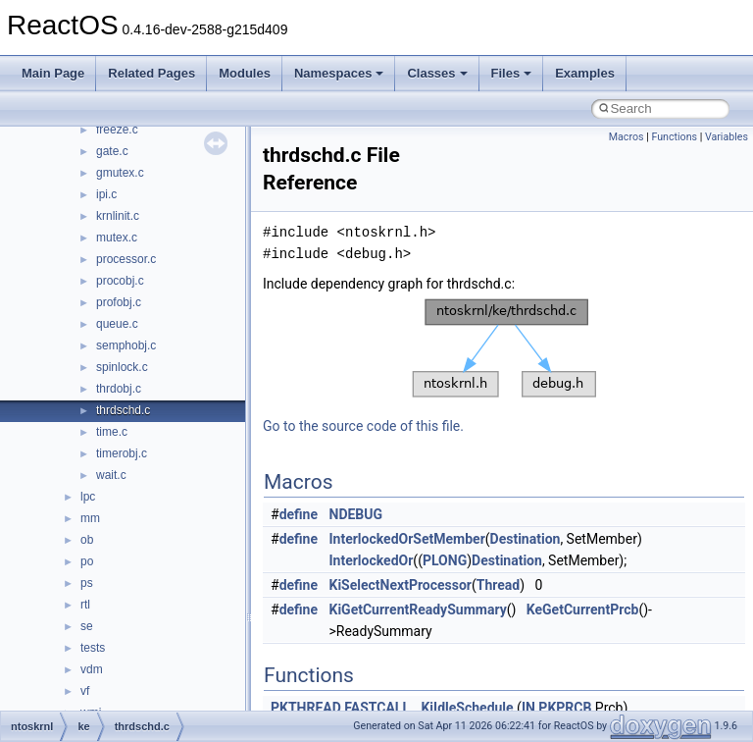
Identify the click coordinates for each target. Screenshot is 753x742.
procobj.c (120, 281)
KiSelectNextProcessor (401, 585)
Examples (585, 73)
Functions (674, 137)
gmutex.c (120, 173)
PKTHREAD (306, 708)
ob (86, 540)
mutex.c (116, 237)
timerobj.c (121, 453)
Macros (626, 137)
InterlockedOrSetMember (407, 539)
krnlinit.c (117, 216)
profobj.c (118, 302)
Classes (437, 73)
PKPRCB (564, 708)
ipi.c (106, 194)
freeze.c (117, 129)
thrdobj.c (118, 389)
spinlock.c (122, 367)
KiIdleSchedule (467, 708)
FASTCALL (377, 708)
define (298, 514)
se (86, 626)
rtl (85, 604)
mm (90, 518)
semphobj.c (126, 345)
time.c (111, 432)
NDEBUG (356, 514)
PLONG (445, 560)
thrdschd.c (123, 410)
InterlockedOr (371, 560)
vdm (91, 669)
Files (511, 73)
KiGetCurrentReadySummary (418, 609)
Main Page (53, 73)
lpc (87, 497)
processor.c (126, 259)
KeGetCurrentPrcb (583, 609)
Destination (525, 539)
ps (86, 583)
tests (92, 648)
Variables (726, 137)
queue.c (117, 324)
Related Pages (151, 73)
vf (84, 691)
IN (528, 708)
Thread (498, 585)
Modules (245, 73)
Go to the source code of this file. (363, 426)
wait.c (111, 475)
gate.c (112, 151)
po (86, 561)
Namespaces (339, 73)
